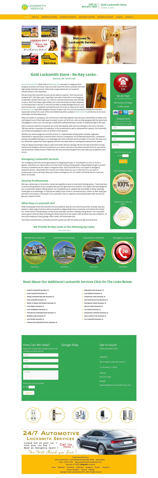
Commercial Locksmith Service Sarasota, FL (42, 322)
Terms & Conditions (73, 470)
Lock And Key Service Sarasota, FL (96, 300)
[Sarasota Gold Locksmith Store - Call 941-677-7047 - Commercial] (46, 30)
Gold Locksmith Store (30, 84)
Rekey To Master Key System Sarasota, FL (41, 303)
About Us (35, 17)
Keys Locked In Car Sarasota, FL (95, 316)
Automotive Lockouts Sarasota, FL (96, 313)
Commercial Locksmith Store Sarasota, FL (41, 313)
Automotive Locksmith (87, 17)
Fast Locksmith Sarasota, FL (36, 300)
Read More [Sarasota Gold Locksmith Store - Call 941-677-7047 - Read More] (26, 33)
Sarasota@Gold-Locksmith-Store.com (115, 385)
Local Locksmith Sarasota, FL (37, 293)
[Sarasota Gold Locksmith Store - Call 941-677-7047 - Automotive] (26, 57)
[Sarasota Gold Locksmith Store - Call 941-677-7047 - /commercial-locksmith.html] (64, 252)
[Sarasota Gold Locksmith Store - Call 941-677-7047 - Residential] (26, 30)
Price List (84, 470)
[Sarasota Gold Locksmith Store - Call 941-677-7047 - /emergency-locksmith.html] (123, 252)
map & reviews (100, 460)
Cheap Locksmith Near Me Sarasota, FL (40, 297)
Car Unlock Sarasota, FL (92, 309)
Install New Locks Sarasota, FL (95, 297)
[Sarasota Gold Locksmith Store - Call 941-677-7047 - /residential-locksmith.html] (35, 252)
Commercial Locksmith (68, 17)
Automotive (80, 467)
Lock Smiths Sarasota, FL (35, 319)
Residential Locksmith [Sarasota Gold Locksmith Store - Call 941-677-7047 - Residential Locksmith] (35, 237)
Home (27, 17)
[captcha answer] (125, 155)
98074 (69, 230)
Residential (61, 467)
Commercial (70, 467)
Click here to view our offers (123, 203)
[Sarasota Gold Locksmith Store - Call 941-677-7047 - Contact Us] (26, 43)
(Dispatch (84, 464)
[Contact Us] (40, 45)
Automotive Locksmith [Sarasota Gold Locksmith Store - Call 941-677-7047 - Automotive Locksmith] (93, 237)
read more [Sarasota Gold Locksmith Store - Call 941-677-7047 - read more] (45, 33)
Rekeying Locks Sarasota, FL (94, 290)
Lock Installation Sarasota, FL (37, 309)
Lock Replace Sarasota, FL (93, 293)
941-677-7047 (89, 6)
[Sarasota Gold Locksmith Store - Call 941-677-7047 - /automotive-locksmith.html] (94, 252)
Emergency (89, 467)
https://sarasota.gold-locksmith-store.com (88, 462)
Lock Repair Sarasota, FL (35, 306)
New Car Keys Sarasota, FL (93, 306)
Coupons (119, 17)
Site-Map (91, 470)
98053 (64, 230)
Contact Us (129, 17)
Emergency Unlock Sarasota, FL (95, 303)
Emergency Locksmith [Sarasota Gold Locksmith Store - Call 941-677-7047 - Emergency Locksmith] (123, 237)
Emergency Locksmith (105, 17)
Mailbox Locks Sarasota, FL (36, 316)
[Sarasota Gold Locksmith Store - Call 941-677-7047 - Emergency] (45, 57)
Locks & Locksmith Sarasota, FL (38, 290)
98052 (60, 230)
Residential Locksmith (49, 17)
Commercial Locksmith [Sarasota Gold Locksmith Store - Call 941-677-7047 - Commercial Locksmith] (64, 237)
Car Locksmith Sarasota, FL (93, 319)
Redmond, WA (58, 79)
